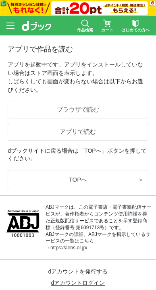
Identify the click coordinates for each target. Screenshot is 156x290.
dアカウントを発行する (78, 271)
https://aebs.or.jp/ (68, 248)
